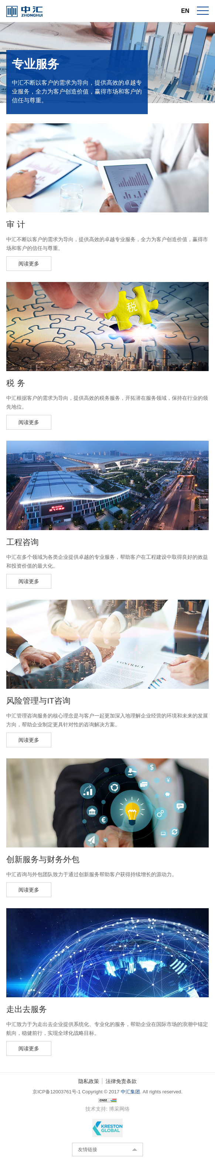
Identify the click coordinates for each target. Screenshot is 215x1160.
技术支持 (95, 1109)
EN (185, 11)
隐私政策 (88, 1081)
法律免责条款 (121, 1081)
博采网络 (119, 1109)
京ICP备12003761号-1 (57, 1091)
